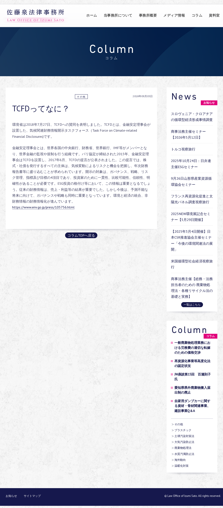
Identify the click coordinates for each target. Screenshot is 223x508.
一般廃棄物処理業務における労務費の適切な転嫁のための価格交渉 (192, 348)
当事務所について (118, 15)
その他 (81, 96)
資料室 (214, 15)
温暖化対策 (181, 466)
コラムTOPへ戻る (81, 235)
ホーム (91, 15)
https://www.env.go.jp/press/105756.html (43, 207)
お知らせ (11, 496)
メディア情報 (174, 15)
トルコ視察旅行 (183, 149)
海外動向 (180, 460)
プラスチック (182, 430)
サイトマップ (32, 496)
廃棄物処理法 (182, 448)
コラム (197, 15)
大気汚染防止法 (184, 442)
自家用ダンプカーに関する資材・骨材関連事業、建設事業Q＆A (192, 406)
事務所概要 (148, 15)
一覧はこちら (192, 305)
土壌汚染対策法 (184, 436)
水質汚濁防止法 (184, 454)
